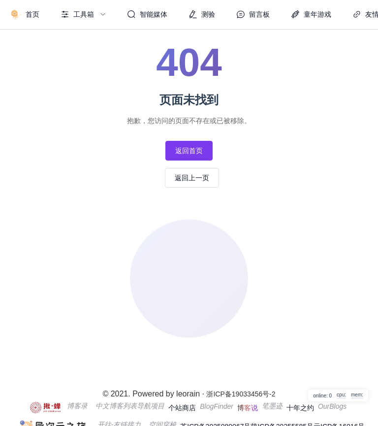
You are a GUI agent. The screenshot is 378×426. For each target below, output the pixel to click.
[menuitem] (24, 14)
